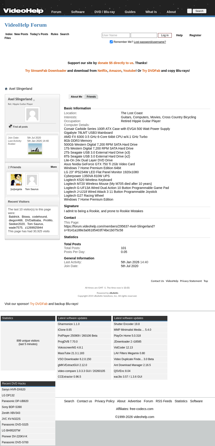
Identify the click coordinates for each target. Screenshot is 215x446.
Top (206, 281)
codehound (39, 216)
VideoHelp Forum (26, 25)
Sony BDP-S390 (12, 407)
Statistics (181, 401)
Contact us (84, 401)
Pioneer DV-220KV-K (14, 436)
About (171, 12)
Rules (54, 34)
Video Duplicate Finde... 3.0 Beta (134, 359)
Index (9, 34)
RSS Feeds (164, 401)
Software (77, 12)
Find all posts (18, 126)
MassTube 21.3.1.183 (71, 353)
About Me (76, 96)
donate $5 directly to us (115, 63)
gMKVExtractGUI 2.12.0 (72, 365)
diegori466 (16, 220)
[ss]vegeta (16, 189)
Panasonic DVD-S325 (15, 424)
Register (195, 35)
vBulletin (113, 292)
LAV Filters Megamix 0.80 (129, 353)
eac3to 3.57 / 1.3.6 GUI (128, 376)
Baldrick (14, 216)
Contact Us (157, 281)
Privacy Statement (191, 281)
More (54, 166)
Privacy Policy (105, 401)
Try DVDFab (151, 70)
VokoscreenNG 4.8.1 (70, 347)
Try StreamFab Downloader (45, 70)
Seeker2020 (17, 224)
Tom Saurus (31, 189)
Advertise (134, 401)
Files (8, 38)
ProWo (47, 220)
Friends (91, 96)
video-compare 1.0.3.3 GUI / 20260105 (81, 371)
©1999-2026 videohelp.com (134, 417)
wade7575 (16, 227)
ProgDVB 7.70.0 (68, 341)
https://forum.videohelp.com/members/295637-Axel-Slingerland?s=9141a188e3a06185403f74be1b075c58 (109, 228)
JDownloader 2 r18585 (127, 341)
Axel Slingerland (20, 88)
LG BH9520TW (11, 430)
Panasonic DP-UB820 (15, 401)
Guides (130, 12)
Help (179, 35)
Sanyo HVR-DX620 (13, 389)
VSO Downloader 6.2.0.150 (74, 359)
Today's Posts (39, 34)
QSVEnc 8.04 (122, 371)
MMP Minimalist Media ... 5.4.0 (132, 329)
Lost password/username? (150, 42)
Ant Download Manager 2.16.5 (132, 365)
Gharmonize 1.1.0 (68, 324)
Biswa (26, 216)
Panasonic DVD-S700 (15, 442)
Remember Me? (122, 42)
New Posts (21, 34)
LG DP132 (8, 395)
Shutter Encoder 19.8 (127, 324)
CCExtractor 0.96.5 (69, 376)
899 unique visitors (28, 340)
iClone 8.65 (65, 329)
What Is (151, 12)
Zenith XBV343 (11, 413)
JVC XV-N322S (11, 418)
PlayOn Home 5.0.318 (127, 335)
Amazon (115, 70)
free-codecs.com (141, 409)
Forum (56, 12)
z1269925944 (34, 227)
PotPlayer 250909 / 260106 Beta (77, 335)
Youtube (129, 70)
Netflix (103, 70)
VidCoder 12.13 (123, 347)
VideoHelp (172, 281)
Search (64, 34)
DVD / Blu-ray (105, 12)
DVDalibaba (33, 220)
